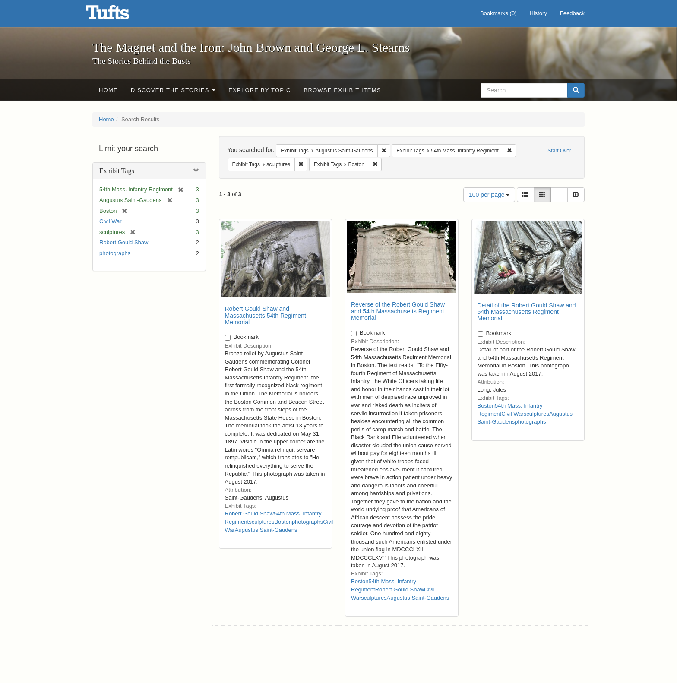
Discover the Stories (173, 90)
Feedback (572, 13)
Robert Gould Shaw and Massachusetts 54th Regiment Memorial (265, 315)
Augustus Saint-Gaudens (266, 530)
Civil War (110, 221)
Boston (282, 522)
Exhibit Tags (116, 170)
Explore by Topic (259, 90)
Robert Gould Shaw (123, 242)
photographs (114, 253)
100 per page (489, 194)
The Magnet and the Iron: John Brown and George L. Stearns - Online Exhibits (118, 15)
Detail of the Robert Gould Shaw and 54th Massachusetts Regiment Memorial (527, 312)
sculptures (261, 522)
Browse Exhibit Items (342, 90)
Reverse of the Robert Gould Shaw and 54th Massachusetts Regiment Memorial (398, 311)
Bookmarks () (498, 13)
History (538, 13)
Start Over (559, 151)
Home (108, 90)
